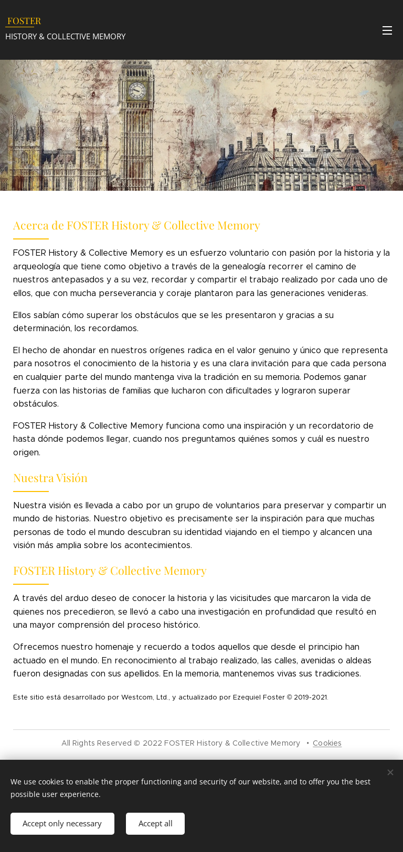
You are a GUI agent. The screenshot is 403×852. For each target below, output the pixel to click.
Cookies (327, 743)
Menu (387, 30)
